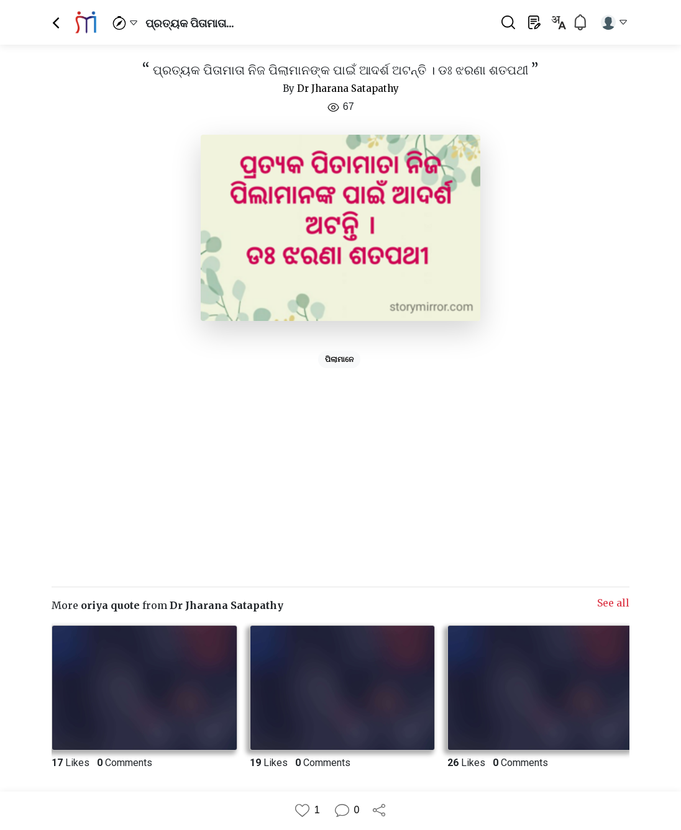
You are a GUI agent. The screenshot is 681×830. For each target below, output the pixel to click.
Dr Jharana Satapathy (348, 88)
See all (613, 603)
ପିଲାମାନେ (339, 359)
